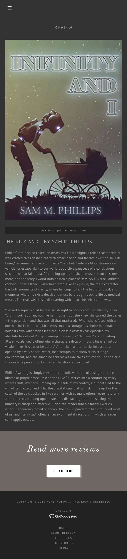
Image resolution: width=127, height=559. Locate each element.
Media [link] (63, 547)
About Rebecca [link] (63, 532)
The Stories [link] (63, 542)
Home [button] (63, 527)
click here (63, 471)
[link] (63, 516)
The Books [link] (63, 537)
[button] (11, 7)
